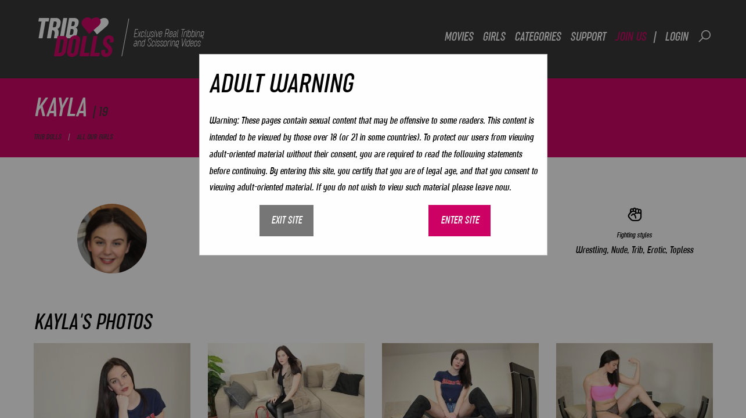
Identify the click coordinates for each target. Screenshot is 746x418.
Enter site (460, 220)
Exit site (286, 220)
